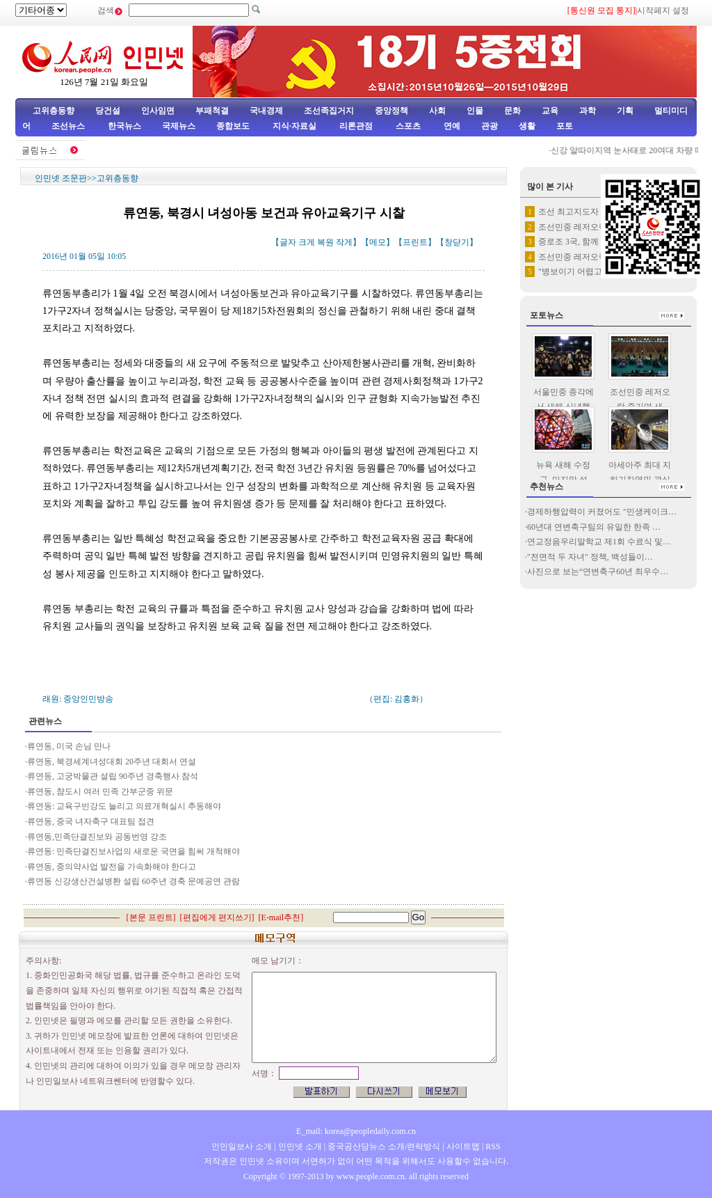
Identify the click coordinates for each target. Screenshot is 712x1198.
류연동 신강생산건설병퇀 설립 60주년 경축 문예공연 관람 (134, 881)
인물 (475, 111)
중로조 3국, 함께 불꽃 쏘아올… (595, 241)
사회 (437, 111)
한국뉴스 (124, 126)
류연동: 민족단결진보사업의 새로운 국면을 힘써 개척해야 (133, 851)
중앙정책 (391, 111)
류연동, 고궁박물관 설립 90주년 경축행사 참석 (113, 776)
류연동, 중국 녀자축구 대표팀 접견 (91, 821)
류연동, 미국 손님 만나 (69, 746)
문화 (512, 111)
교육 (550, 111)
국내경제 (266, 111)
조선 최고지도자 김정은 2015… (595, 211)
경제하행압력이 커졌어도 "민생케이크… (602, 512)
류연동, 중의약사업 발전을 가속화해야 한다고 (111, 867)
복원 (325, 242)
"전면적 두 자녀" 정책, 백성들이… (590, 557)
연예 (451, 126)
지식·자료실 (295, 126)
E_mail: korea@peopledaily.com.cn (356, 1131)
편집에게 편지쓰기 (217, 917)
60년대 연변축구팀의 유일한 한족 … (594, 527)
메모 (377, 242)
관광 (489, 126)
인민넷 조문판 (61, 178)
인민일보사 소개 (241, 1146)
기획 (625, 111)
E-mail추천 (281, 917)
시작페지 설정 (663, 10)
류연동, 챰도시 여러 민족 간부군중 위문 (100, 791)
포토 (564, 126)
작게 (344, 242)
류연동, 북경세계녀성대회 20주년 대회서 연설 (112, 761)
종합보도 (233, 126)
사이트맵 (463, 1146)
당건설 (107, 111)
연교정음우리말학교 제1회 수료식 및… (599, 541)
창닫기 (456, 242)
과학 (587, 111)
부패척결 (212, 111)
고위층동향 (53, 111)
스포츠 (407, 126)
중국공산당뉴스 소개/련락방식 (383, 1146)
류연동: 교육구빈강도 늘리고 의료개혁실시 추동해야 (124, 806)
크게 (306, 242)
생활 (527, 126)
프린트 (415, 242)
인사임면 (158, 111)
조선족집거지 (329, 111)
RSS (492, 1146)
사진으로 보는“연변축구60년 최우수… (597, 571)
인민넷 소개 (299, 1146)
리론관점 (356, 126)
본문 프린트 (151, 917)
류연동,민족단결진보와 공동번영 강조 (98, 837)
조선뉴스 (69, 126)
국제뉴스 (178, 126)
